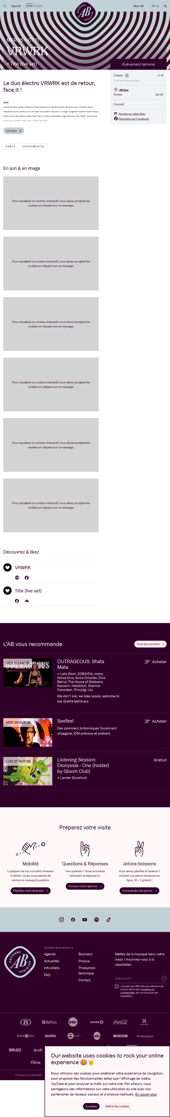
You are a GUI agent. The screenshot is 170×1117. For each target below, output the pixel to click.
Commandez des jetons (139, 927)
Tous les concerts (150, 681)
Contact (85, 1017)
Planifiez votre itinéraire (30, 927)
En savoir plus (146, 1094)
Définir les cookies (117, 1106)
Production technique (87, 1007)
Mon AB (139, 6)
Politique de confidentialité (28, 1111)
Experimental (34, 183)
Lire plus (14, 167)
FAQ (47, 1011)
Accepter (91, 1106)
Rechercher (165, 6)
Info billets (52, 1004)
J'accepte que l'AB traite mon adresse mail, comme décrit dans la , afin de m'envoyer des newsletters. (142, 1027)
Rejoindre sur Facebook (131, 155)
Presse (84, 997)
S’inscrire (164, 1015)
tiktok (108, 956)
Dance (10, 183)
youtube (84, 956)
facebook (73, 956)
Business (86, 991)
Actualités (51, 997)
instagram (61, 956)
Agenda (16, 6)
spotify (96, 956)
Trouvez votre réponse (85, 923)
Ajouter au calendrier (129, 151)
